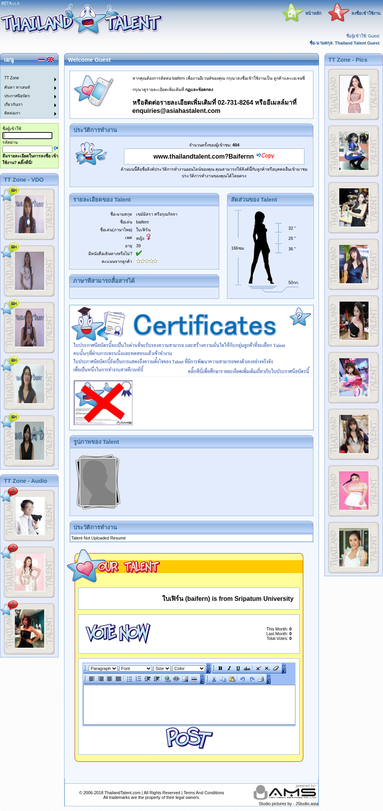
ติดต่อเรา (12, 113)
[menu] (24, 92)
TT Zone (11, 78)
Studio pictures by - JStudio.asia (288, 803)
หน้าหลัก (313, 13)
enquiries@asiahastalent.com (176, 110)
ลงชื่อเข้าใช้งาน (366, 13)
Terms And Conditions (204, 792)
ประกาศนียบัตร (17, 96)
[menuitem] (24, 70)
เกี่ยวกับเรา (13, 104)
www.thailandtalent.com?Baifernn (203, 156)
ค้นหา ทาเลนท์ (17, 87)
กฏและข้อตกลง (199, 89)
